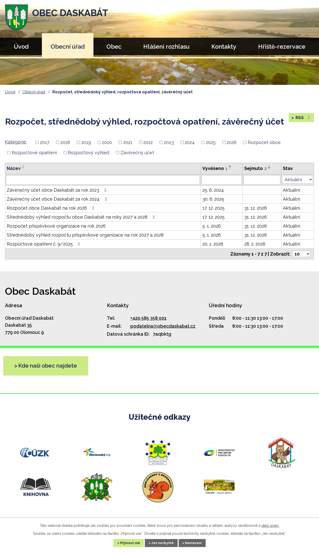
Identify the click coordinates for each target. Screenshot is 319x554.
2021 (127, 142)
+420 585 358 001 (148, 318)
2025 (211, 142)
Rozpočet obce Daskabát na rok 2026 (51, 208)
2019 (86, 142)
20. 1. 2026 (212, 244)
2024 (190, 142)
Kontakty (223, 46)
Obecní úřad (68, 46)
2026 (232, 142)
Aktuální (291, 190)
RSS (303, 119)
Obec (113, 46)
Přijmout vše (125, 543)
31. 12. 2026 (255, 208)
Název (14, 168)
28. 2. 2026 (254, 244)
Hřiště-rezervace (281, 46)
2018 (65, 142)
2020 (107, 142)
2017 (44, 142)
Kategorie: (16, 141)
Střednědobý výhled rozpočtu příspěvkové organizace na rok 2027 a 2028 (85, 235)
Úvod (21, 46)
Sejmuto (255, 168)
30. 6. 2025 (213, 199)
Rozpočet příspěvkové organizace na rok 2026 (56, 226)
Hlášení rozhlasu (166, 46)
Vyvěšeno (215, 168)
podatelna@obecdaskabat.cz (162, 326)
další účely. (270, 525)
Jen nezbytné (163, 543)
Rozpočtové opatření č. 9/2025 (44, 244)
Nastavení (198, 543)
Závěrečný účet (137, 152)
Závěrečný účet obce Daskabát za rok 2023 (57, 190)
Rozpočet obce (264, 142)
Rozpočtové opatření (34, 152)
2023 (169, 142)
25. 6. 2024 (213, 190)
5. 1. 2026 (211, 226)
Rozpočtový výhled (88, 152)
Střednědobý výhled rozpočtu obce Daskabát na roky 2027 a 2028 (82, 217)
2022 (148, 142)
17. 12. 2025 (213, 208)
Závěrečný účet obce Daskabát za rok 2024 (58, 199)
